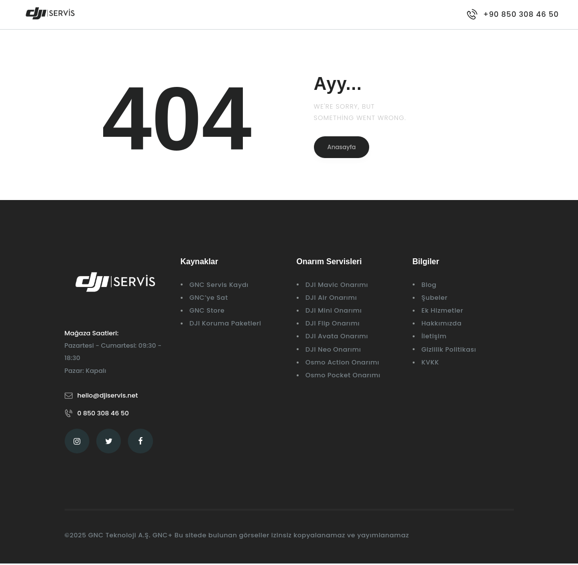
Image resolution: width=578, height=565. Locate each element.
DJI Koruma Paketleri (226, 323)
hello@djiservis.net (107, 395)
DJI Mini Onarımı (334, 310)
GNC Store (207, 310)
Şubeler (435, 297)
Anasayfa (342, 147)
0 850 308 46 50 (103, 413)
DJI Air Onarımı (331, 297)
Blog (429, 284)
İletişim (434, 336)
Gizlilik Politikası (449, 349)
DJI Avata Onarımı (337, 336)
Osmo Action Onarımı (343, 362)
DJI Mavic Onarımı (337, 284)
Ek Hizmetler (442, 310)
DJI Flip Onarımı (333, 323)
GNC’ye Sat (209, 297)
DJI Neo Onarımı (333, 349)
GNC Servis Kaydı (219, 284)
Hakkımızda (442, 323)
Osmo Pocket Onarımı (343, 375)
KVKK (430, 362)
